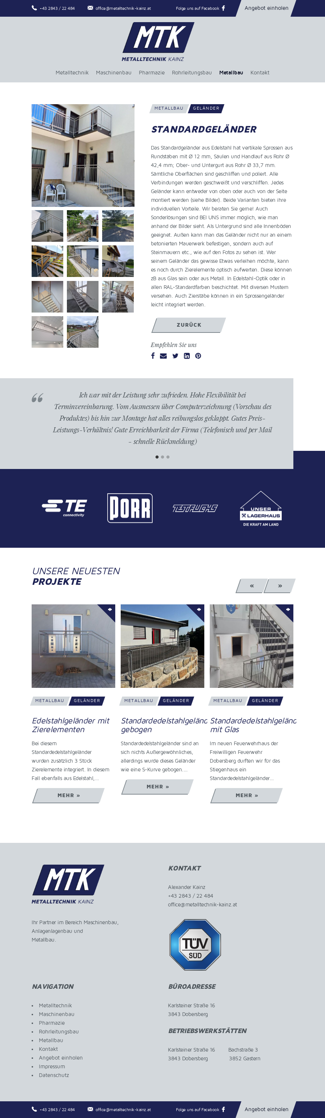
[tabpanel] (162, 423)
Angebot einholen (267, 8)
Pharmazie (152, 73)
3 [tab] (168, 457)
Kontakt (259, 73)
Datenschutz (54, 1075)
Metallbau (231, 73)
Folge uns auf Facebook (197, 8)
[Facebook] (153, 356)
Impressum (52, 1066)
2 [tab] (162, 457)
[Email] (163, 356)
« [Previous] (252, 585)
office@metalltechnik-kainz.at (123, 8)
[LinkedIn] (187, 356)
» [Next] (280, 585)
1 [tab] (157, 457)
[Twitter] (175, 356)
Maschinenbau (114, 73)
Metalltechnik (72, 73)
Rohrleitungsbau (192, 73)
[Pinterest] (198, 356)
